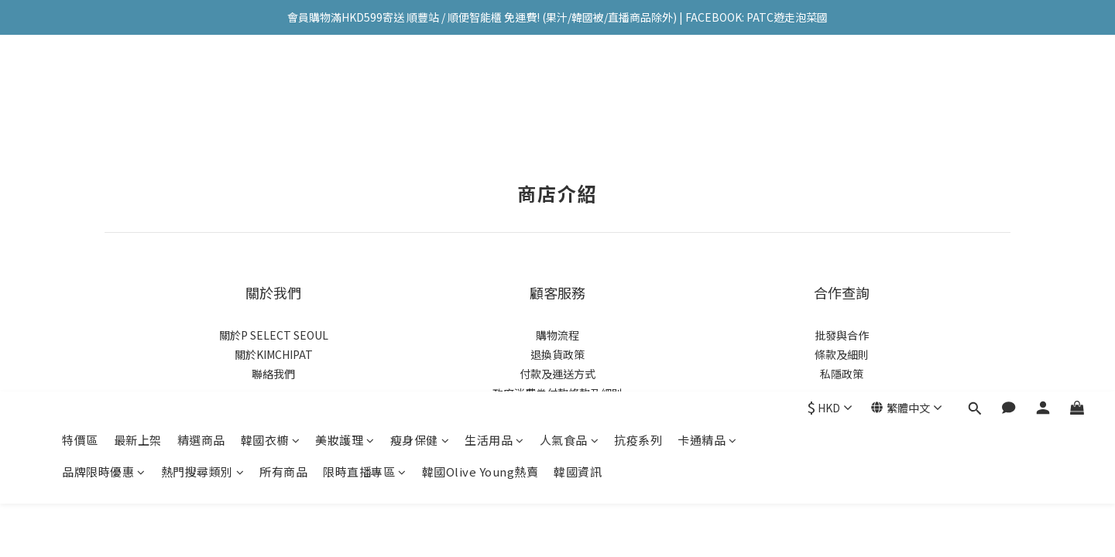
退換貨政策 (557, 354)
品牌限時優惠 (104, 115)
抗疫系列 (638, 83)
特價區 (80, 83)
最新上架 (138, 83)
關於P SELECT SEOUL (273, 335)
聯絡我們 (273, 373)
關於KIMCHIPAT (274, 354)
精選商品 (201, 83)
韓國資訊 (578, 115)
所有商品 (283, 115)
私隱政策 (841, 373)
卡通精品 (707, 83)
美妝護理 (345, 83)
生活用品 (494, 83)
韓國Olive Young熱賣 (480, 115)
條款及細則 (842, 354)
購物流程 (557, 335)
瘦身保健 (420, 83)
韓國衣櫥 (270, 83)
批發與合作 (842, 335)
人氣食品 (569, 83)
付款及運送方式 (557, 373)
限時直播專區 (365, 115)
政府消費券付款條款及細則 (557, 393)
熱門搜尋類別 (203, 115)
